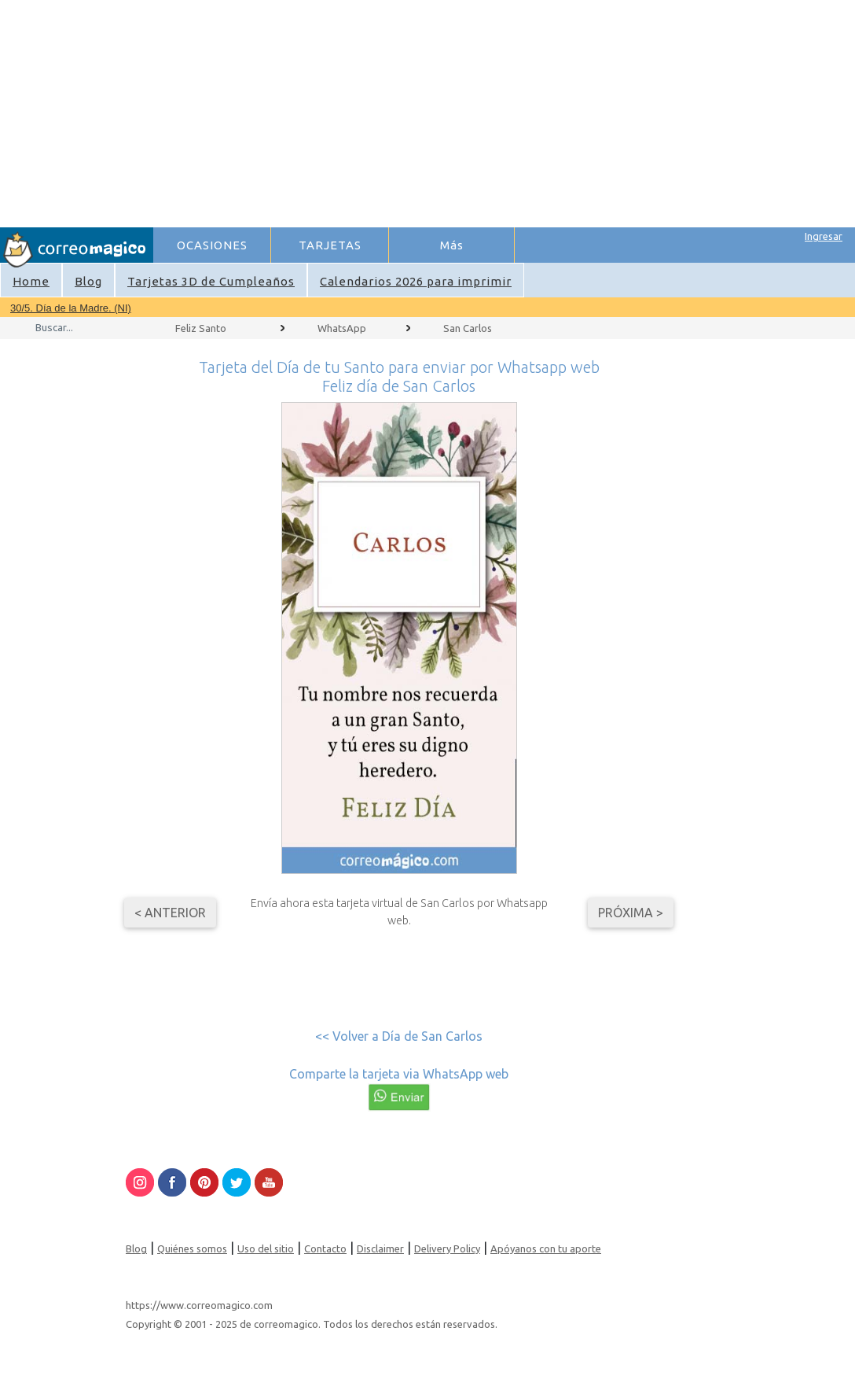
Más (452, 245)
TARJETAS (330, 245)
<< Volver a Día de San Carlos (399, 1036)
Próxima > (630, 912)
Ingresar (823, 236)
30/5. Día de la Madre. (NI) (70, 308)
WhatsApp (341, 328)
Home (31, 281)
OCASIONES (212, 245)
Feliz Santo (200, 328)
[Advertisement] (503, 111)
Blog (88, 281)
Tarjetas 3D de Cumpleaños (211, 281)
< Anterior (170, 912)
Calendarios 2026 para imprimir (416, 281)
